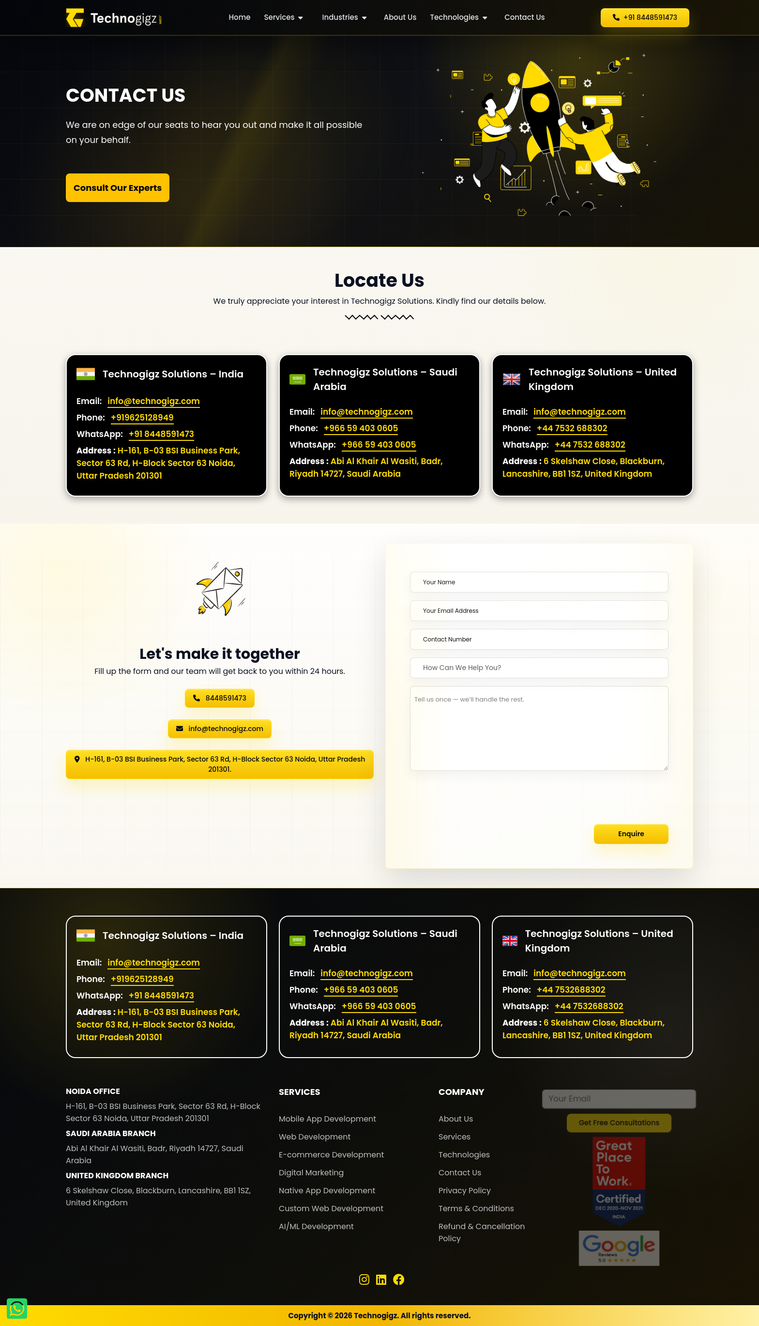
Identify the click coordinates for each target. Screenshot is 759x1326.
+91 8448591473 (161, 434)
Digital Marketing (311, 1172)
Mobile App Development (327, 1118)
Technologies (458, 17)
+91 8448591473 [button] (645, 17)
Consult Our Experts (118, 188)
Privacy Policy (465, 1190)
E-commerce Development (331, 1154)
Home (240, 17)
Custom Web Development (331, 1208)
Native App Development (327, 1190)
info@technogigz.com (153, 401)
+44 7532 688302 (572, 428)
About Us (400, 17)
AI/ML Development (316, 1226)
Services (283, 17)
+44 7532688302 (571, 990)
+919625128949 (142, 417)
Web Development (314, 1136)
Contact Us (524, 17)
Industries (344, 17)
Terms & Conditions (476, 1208)
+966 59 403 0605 (361, 428)
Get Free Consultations (619, 1125)
